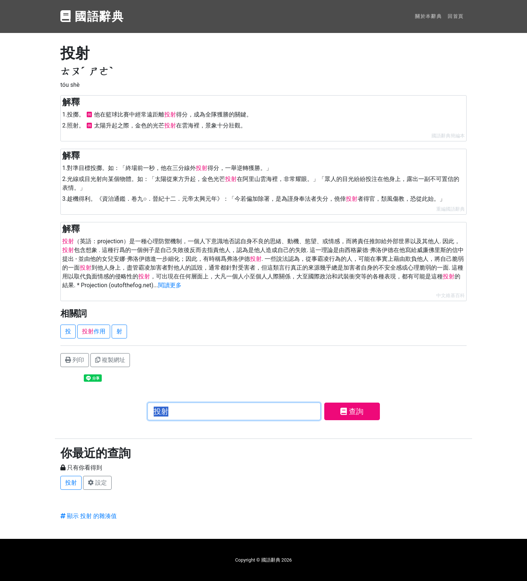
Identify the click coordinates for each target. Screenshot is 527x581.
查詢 (351, 411)
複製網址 (110, 359)
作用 (93, 331)
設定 (97, 482)
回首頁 (456, 16)
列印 (74, 359)
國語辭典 (92, 16)
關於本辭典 (428, 16)
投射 (71, 482)
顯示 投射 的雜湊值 (88, 515)
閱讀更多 (170, 285)
